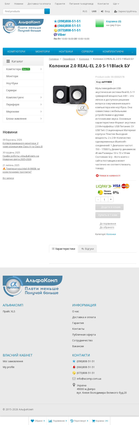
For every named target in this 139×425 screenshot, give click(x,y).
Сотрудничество (82, 340)
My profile (8, 367)
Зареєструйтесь (125, 11)
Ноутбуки (66, 51)
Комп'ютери (16, 51)
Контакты (78, 328)
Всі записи (8, 178)
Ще (116, 3)
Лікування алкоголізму (48, 409)
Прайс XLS (9, 311)
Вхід (105, 11)
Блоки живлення (16, 118)
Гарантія (60, 3)
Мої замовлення (13, 361)
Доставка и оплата (84, 317)
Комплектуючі (113, 51)
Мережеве (12, 111)
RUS (85, 11)
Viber (62, 34)
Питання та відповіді (81, 3)
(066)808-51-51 (69, 25)
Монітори (42, 51)
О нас (75, 311)
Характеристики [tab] (63, 248)
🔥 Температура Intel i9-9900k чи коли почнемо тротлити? (21, 170)
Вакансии (78, 346)
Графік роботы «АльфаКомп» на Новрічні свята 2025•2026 (21, 157)
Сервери (87, 51)
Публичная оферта (84, 334)
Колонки (111, 234)
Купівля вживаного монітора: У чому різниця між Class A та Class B (23, 145)
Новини (18, 3)
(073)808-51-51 (69, 30)
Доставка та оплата (39, 3)
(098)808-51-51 (69, 21)
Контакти (103, 3)
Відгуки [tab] (87, 248)
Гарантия (78, 323)
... (132, 51)
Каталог (15, 61)
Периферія (12, 104)
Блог (7, 3)
